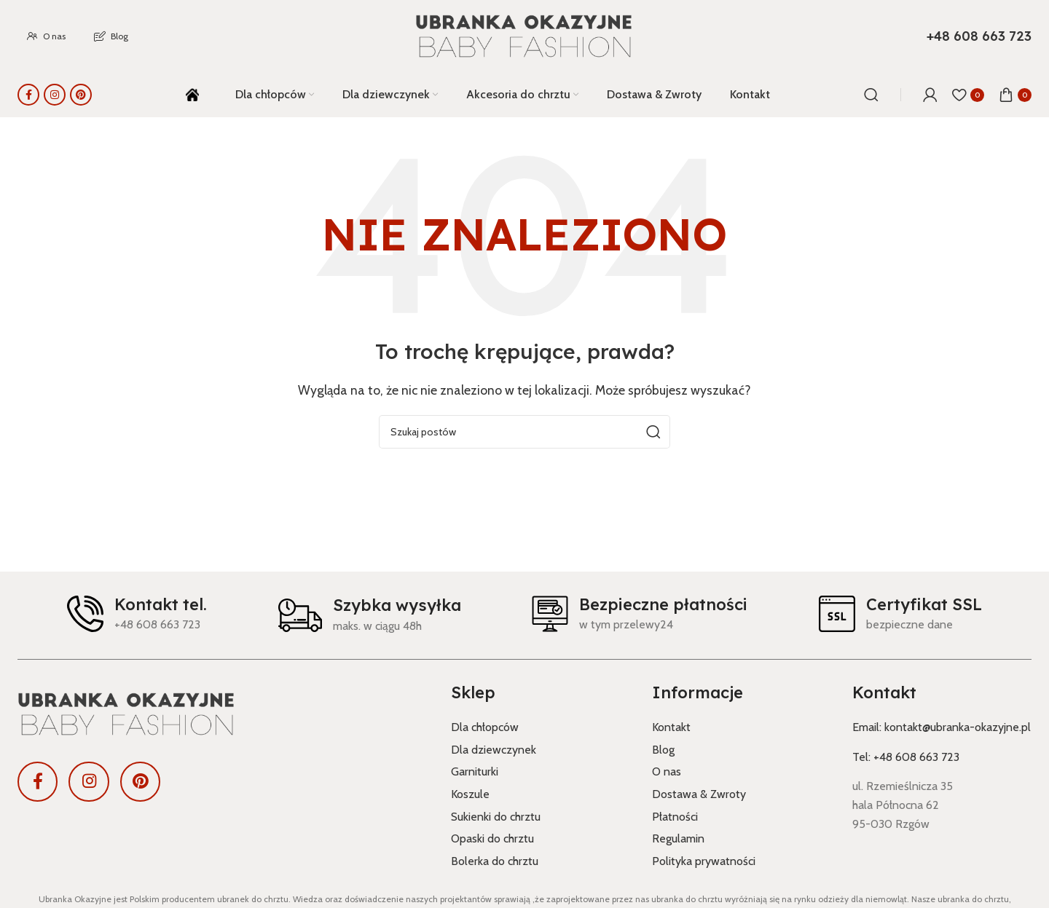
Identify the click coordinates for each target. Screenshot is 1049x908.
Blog (663, 750)
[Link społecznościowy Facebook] (28, 95)
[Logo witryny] (524, 36)
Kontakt (671, 727)
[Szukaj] (871, 94)
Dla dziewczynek (493, 750)
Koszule (470, 794)
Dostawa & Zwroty (699, 794)
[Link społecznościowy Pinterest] (81, 95)
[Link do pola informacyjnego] (979, 36)
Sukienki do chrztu (496, 817)
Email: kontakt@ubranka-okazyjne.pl (941, 727)
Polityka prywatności (703, 861)
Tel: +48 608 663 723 (905, 757)
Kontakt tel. (160, 604)
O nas (666, 771)
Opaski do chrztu (492, 838)
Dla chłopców (485, 727)
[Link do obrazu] (223, 714)
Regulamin (678, 838)
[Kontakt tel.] (85, 614)
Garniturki (474, 771)
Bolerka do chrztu (494, 861)
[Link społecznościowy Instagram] (55, 95)
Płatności (675, 817)
